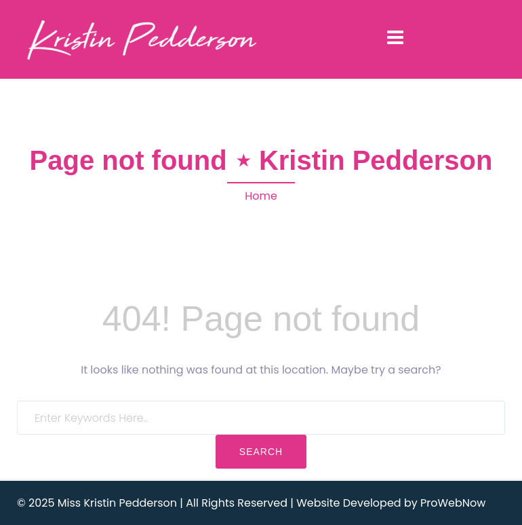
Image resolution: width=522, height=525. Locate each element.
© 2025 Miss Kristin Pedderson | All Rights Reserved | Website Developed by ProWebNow (251, 503)
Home (261, 196)
